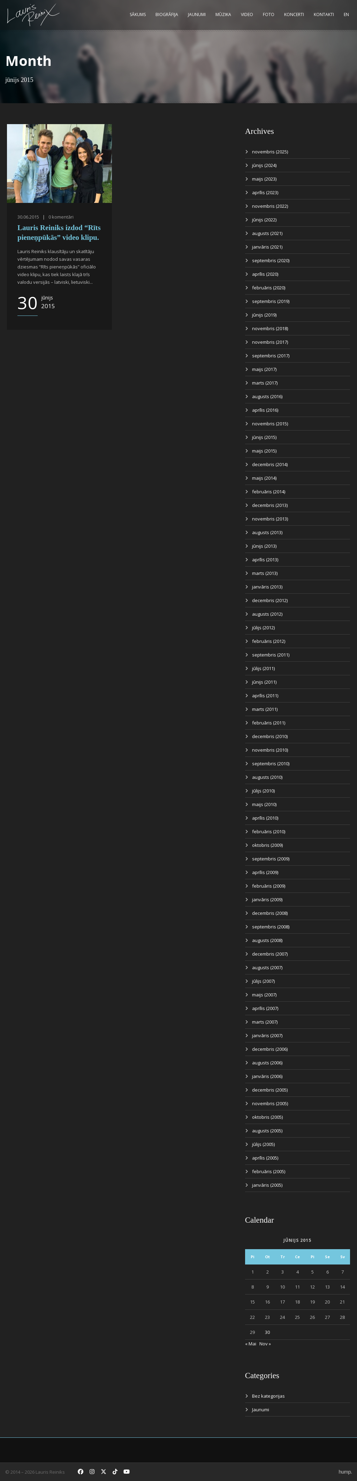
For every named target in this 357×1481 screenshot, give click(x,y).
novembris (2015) (270, 423)
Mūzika (223, 14)
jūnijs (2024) (264, 165)
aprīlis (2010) (265, 818)
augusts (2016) (267, 396)
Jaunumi (197, 14)
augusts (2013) (267, 532)
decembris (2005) (270, 1090)
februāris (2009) (268, 886)
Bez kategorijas (268, 1396)
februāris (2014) (268, 491)
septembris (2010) (270, 763)
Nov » (265, 1344)
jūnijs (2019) (264, 315)
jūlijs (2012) (263, 627)
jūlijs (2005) (263, 1144)
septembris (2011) (270, 655)
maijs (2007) (264, 995)
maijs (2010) (264, 804)
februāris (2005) (268, 1171)
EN (346, 14)
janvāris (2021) (267, 247)
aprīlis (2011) (265, 695)
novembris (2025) (270, 152)
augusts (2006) (267, 1063)
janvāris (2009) (267, 899)
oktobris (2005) (267, 1117)
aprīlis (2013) (265, 559)
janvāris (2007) (267, 1035)
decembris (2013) (270, 505)
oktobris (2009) (267, 845)
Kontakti (324, 14)
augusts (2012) (267, 614)
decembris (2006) (270, 1049)
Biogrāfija (166, 14)
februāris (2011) (268, 723)
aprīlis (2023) (265, 192)
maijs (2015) (264, 451)
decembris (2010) (270, 736)
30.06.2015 (28, 217)
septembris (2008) (270, 927)
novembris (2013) (270, 519)
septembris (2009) (270, 859)
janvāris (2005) (267, 1185)
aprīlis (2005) (265, 1158)
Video (247, 14)
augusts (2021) (267, 233)
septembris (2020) (270, 260)
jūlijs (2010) (263, 791)
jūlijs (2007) (263, 981)
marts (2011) (265, 709)
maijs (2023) (264, 179)
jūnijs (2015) (264, 437)
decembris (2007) (270, 954)
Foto (268, 14)
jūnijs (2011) (264, 682)
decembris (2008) (270, 913)
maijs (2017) (264, 369)
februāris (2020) (268, 287)
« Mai (250, 1344)
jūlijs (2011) (263, 668)
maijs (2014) (264, 478)
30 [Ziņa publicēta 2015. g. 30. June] (267, 1332)
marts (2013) (265, 573)
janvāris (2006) (267, 1076)
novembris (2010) (270, 750)
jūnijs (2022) (264, 220)
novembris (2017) (270, 342)
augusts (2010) (267, 777)
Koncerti (294, 14)
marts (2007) (265, 1022)
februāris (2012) (268, 641)
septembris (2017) (270, 355)
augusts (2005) (267, 1130)
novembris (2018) (270, 328)
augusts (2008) (267, 940)
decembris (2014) (270, 464)
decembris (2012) (270, 600)
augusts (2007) (267, 967)
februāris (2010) (268, 831)
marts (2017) (265, 383)
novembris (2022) (270, 206)
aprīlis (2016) (265, 410)
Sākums (138, 14)
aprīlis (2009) (265, 872)
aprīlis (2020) (265, 274)
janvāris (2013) (267, 587)
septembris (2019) (270, 301)
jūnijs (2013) (264, 546)
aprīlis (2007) (265, 1008)
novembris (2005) (270, 1103)
